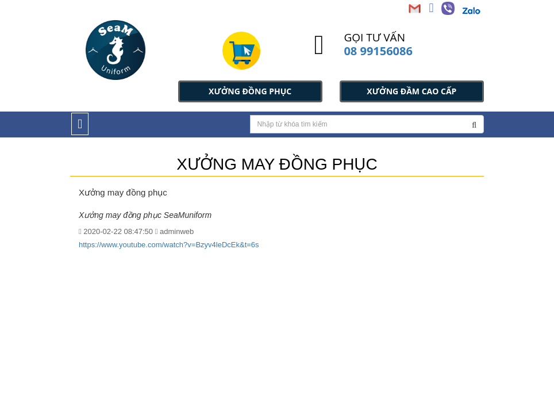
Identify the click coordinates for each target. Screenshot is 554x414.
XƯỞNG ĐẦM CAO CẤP (411, 91)
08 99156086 (378, 51)
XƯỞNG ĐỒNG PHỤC (250, 91)
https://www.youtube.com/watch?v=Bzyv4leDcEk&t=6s (169, 244)
